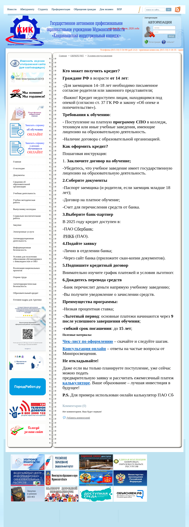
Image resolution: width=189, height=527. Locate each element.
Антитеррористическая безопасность (24, 285)
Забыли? (170, 42)
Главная (63, 55)
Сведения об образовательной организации (21, 184)
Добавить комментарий (78, 417)
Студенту (43, 9)
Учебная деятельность (24, 193)
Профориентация (61, 9)
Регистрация (154, 42)
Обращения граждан (85, 9)
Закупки (17, 225)
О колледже (19, 168)
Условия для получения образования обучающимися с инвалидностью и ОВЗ (27, 259)
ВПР (119, 9)
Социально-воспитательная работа (27, 217)
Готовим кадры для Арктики (27, 299)
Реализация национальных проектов (26, 269)
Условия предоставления (99, 55)
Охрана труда (20, 277)
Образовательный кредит (25, 293)
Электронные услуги (23, 231)
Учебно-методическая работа (24, 201)
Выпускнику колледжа (24, 209)
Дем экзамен (106, 9)
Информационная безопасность (22, 248)
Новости (12, 9)
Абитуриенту (27, 9)
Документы (19, 175)
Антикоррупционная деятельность (23, 239)
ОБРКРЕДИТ (77, 55)
